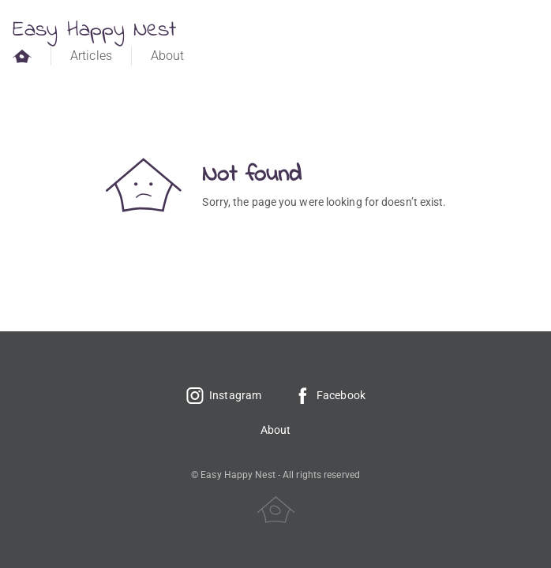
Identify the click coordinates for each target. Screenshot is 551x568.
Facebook (329, 395)
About (168, 55)
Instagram (223, 395)
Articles (91, 55)
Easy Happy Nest (95, 30)
